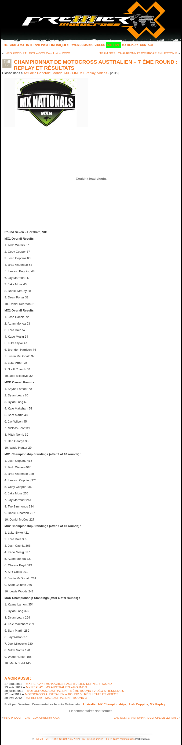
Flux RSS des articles (92, 739)
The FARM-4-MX (13, 45)
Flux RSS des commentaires (120, 739)
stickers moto (142, 739)
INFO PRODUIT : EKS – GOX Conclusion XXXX (37, 53)
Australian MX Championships (104, 704)
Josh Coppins (138, 704)
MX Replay (130, 45)
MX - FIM (71, 73)
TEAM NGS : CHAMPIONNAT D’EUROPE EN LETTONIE (138, 53)
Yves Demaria (82, 45)
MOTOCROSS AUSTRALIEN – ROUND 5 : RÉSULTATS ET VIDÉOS (71, 694)
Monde (57, 73)
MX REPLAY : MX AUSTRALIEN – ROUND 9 (56, 687)
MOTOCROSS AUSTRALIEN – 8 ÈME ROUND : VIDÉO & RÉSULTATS (75, 691)
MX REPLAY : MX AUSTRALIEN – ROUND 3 (56, 698)
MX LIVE (113, 45)
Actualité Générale (37, 73)
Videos (100, 45)
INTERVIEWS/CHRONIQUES (47, 45)
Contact (146, 45)
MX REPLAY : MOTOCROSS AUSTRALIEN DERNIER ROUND (69, 684)
